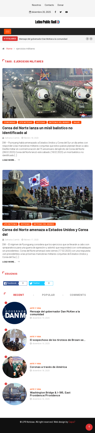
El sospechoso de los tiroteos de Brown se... (57, 340)
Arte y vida (35, 308)
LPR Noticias (25, 122)
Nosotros (36, 5)
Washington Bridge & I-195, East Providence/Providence (50, 394)
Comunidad (9, 122)
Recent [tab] (14, 294)
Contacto (49, 5)
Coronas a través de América (48, 367)
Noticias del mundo (59, 122)
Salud (77, 122)
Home (9, 48)
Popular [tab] (44, 294)
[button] (87, 38)
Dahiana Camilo (12, 138)
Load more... (11, 160)
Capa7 (71, 422)
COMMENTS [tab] (74, 294)
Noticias (40, 122)
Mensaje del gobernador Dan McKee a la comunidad (43, 39)
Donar (61, 5)
